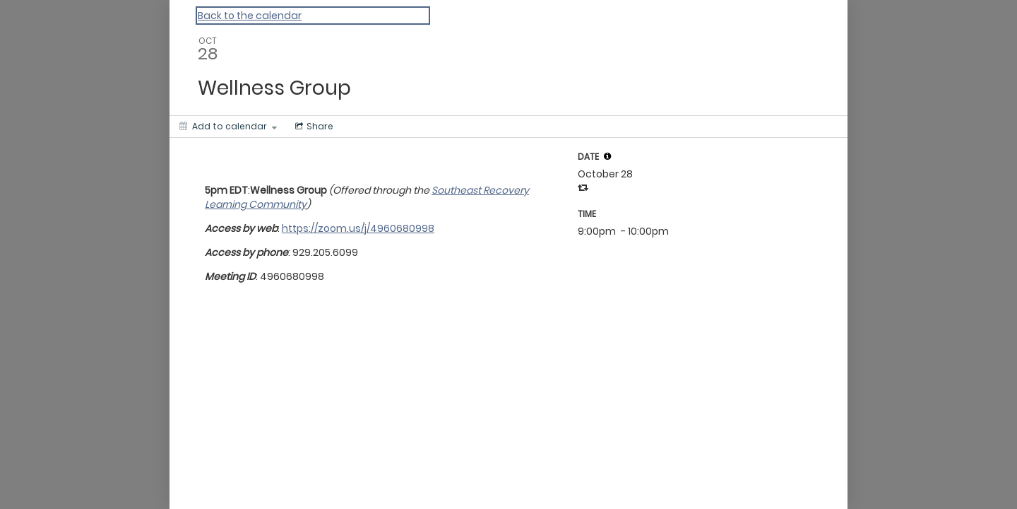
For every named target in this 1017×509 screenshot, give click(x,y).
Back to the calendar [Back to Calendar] (250, 15)
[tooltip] (607, 156)
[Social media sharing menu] (313, 126)
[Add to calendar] (228, 126)
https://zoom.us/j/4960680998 (358, 228)
